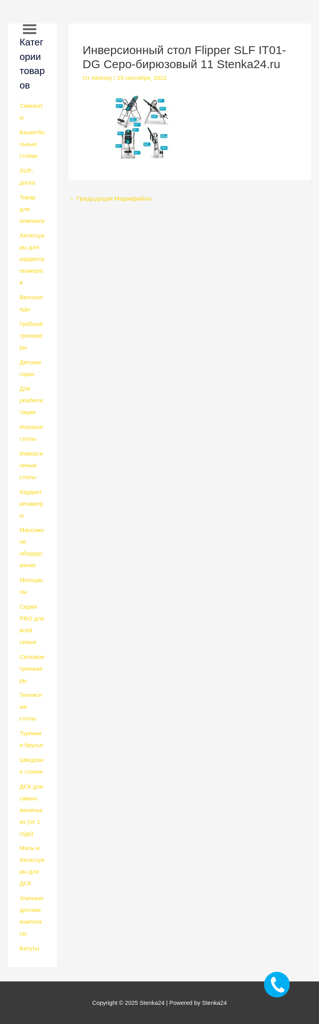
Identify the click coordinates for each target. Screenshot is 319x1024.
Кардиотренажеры (31, 503)
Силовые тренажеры (32, 668)
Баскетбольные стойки (32, 144)
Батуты (29, 948)
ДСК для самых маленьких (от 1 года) (31, 810)
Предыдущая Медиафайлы (110, 198)
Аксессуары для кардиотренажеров (32, 259)
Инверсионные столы (31, 465)
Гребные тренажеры (31, 335)
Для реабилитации (31, 400)
